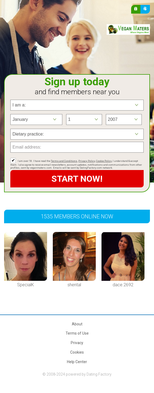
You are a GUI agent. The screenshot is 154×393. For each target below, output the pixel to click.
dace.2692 (123, 284)
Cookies (77, 352)
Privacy (77, 343)
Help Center (77, 362)
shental (74, 284)
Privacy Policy (86, 160)
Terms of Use (77, 333)
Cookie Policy (104, 160)
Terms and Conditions (64, 160)
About (77, 324)
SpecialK (25, 284)
